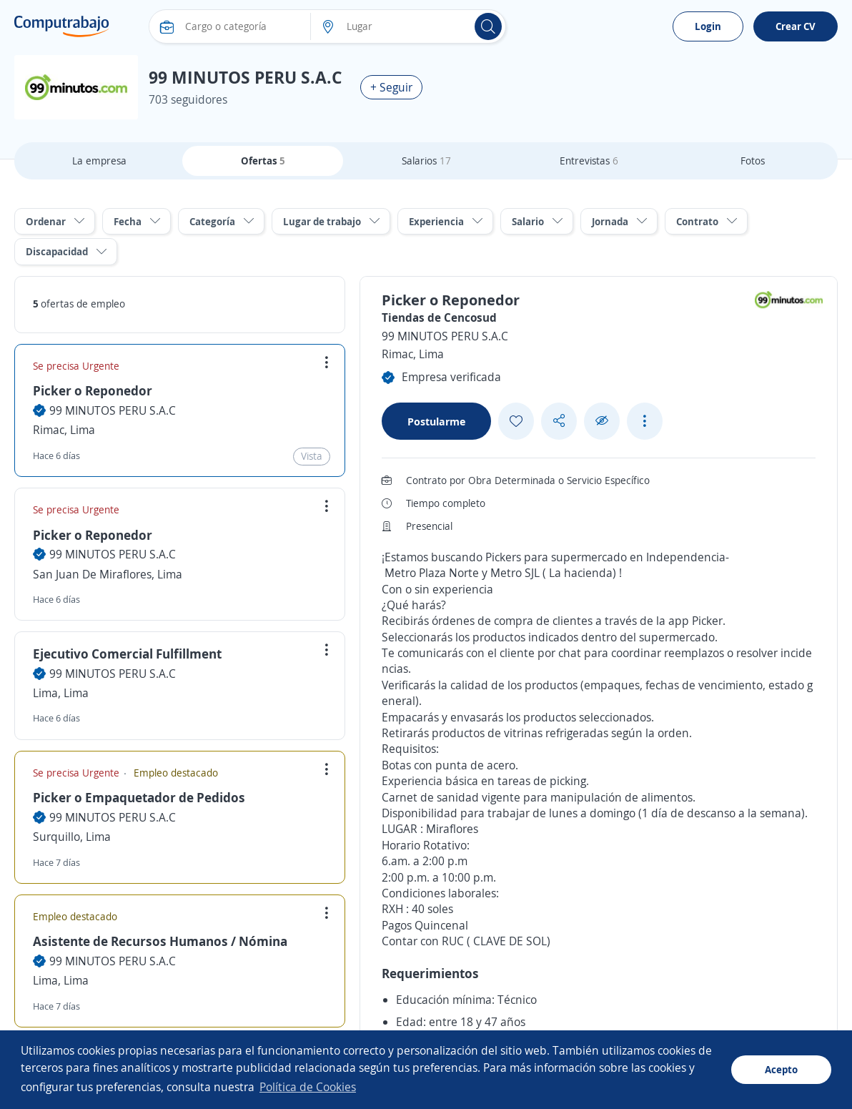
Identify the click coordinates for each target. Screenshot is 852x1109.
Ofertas (263, 160)
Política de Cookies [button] (307, 1087)
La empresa (99, 160)
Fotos (752, 160)
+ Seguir (391, 87)
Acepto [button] (781, 1069)
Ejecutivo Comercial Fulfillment (127, 653)
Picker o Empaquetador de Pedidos (139, 797)
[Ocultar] (601, 420)
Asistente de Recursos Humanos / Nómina (160, 941)
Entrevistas (589, 160)
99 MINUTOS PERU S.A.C (112, 410)
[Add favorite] (516, 421)
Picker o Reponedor (92, 390)
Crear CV (796, 26)
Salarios (426, 160)
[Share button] (559, 420)
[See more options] (644, 421)
